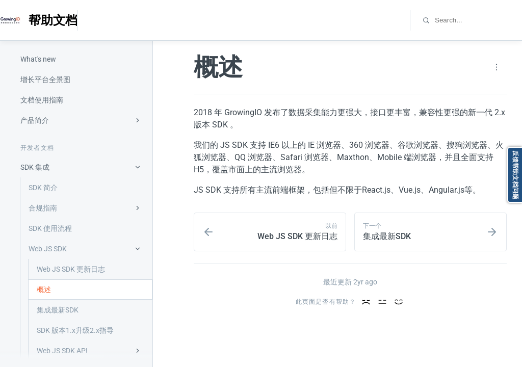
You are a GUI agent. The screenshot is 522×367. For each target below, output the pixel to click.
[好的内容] (382, 302)
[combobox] (478, 20)
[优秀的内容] (399, 302)
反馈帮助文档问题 (515, 174)
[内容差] (366, 302)
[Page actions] (496, 67)
